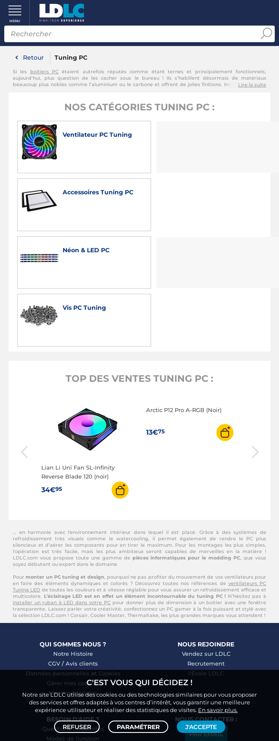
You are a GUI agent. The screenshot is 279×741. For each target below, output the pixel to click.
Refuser (77, 726)
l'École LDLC (206, 549)
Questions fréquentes (73, 605)
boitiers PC (44, 72)
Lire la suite (252, 85)
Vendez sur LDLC (206, 530)
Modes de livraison (72, 614)
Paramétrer (138, 726)
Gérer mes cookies (73, 559)
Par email (206, 610)
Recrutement (205, 539)
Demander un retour (72, 634)
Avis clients (82, 539)
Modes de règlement (73, 624)
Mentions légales (73, 569)
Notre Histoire (73, 530)
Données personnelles (57, 549)
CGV (54, 539)
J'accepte (201, 726)
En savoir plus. (218, 709)
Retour (33, 57)
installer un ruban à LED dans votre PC (62, 479)
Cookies (109, 549)
